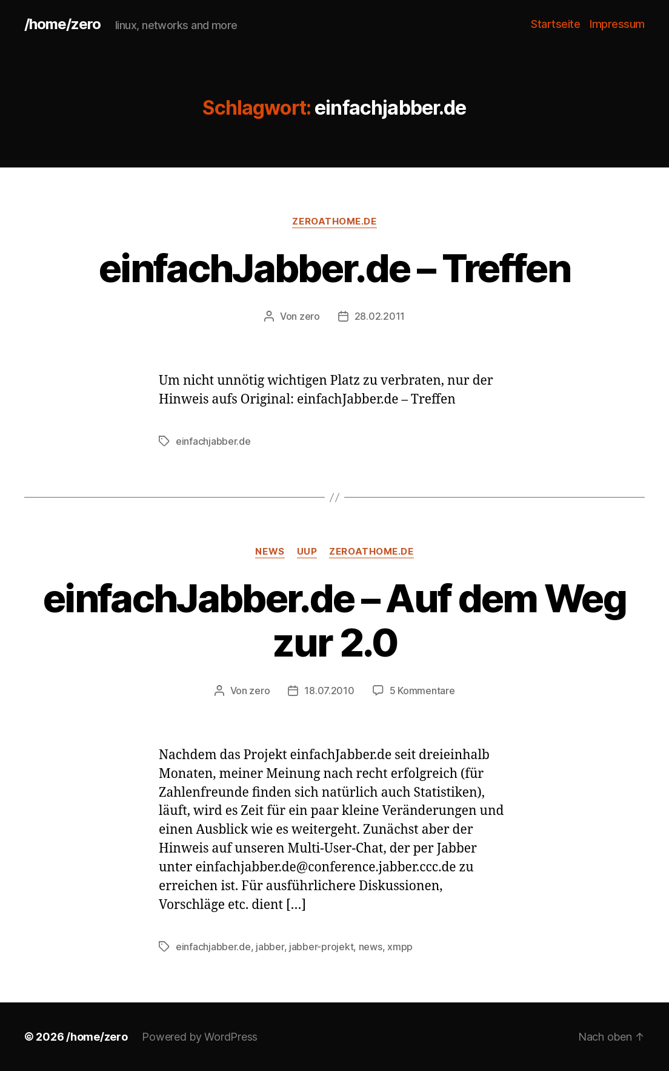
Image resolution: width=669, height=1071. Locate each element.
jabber (270, 947)
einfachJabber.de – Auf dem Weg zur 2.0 (334, 620)
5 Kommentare (422, 690)
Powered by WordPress (200, 1036)
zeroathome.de (334, 221)
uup (307, 551)
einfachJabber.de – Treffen (334, 268)
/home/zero (62, 24)
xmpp (400, 947)
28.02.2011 (379, 316)
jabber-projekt (321, 947)
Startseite (555, 24)
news (269, 551)
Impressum (617, 24)
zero (309, 316)
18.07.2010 (329, 690)
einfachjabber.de (213, 441)
